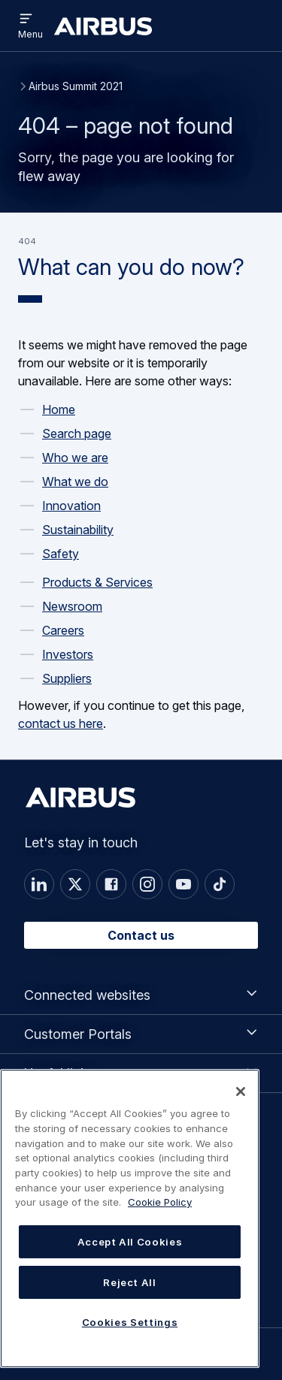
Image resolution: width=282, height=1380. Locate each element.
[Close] (240, 1091)
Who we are (75, 457)
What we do (75, 481)
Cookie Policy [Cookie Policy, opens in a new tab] (160, 1202)
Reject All (129, 1282)
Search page (76, 433)
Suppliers (67, 678)
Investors (67, 654)
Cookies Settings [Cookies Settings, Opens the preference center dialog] (130, 1322)
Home (58, 409)
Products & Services (97, 582)
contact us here (60, 723)
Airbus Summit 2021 (76, 86)
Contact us (141, 935)
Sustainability (78, 529)
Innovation (71, 505)
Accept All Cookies (130, 1242)
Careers (63, 630)
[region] (129, 1218)
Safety (60, 553)
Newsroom (72, 606)
